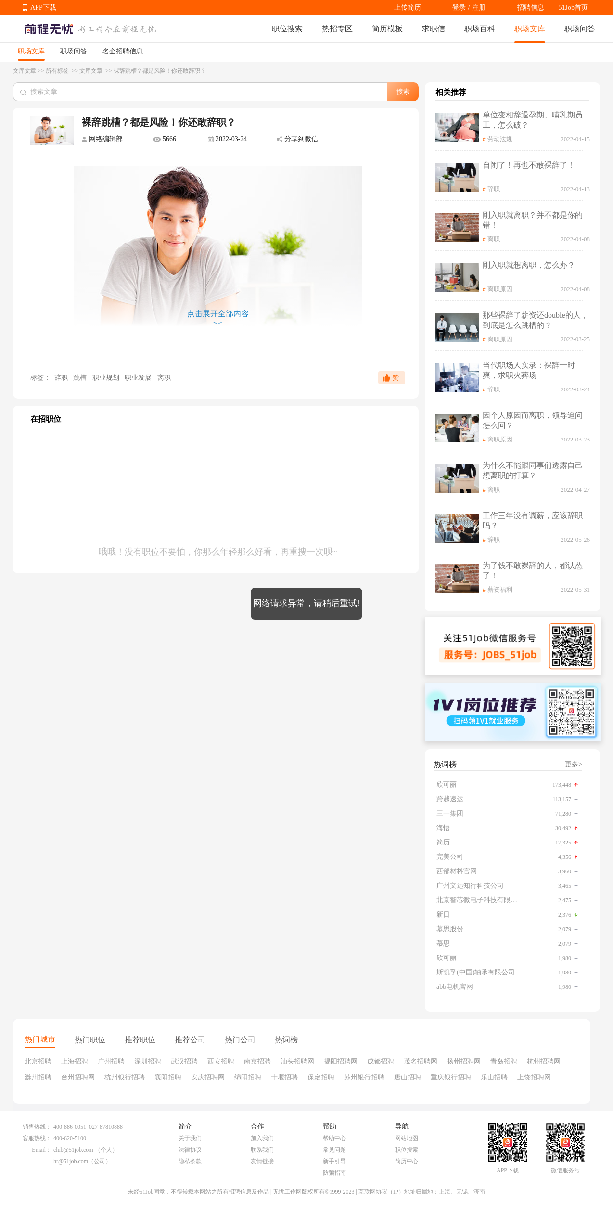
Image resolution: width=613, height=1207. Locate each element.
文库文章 (24, 70)
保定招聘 (320, 1077)
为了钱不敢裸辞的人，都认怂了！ (533, 570)
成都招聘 (380, 1061)
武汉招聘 (184, 1061)
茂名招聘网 (420, 1061)
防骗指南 (334, 1172)
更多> (573, 764)
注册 (478, 7)
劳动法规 (499, 139)
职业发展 (139, 377)
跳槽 (81, 377)
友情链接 (262, 1161)
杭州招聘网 (544, 1061)
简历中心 (406, 1161)
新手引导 (334, 1161)
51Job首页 (573, 7)
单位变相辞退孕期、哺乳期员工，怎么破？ (533, 120)
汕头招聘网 (297, 1061)
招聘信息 (530, 7)
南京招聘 (257, 1061)
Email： (41, 1149)
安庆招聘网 (208, 1077)
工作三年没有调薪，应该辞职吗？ (533, 520)
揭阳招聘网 (341, 1061)
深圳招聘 (147, 1061)
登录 (459, 7)
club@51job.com (73, 1149)
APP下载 (43, 7)
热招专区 (337, 29)
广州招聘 (111, 1061)
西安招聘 (220, 1061)
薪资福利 (499, 589)
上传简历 (407, 7)
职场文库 (529, 29)
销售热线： (37, 1126)
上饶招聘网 (534, 1077)
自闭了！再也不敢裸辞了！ (529, 165)
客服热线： (37, 1138)
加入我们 (262, 1138)
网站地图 (406, 1138)
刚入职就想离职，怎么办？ (529, 265)
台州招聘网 (78, 1077)
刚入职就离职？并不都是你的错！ (533, 220)
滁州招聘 (38, 1077)
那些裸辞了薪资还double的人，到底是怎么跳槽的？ (535, 320)
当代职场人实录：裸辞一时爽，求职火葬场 (529, 370)
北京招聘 (38, 1061)
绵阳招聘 (247, 1077)
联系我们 (262, 1149)
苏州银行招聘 (364, 1077)
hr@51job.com (70, 1161)
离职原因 (499, 289)
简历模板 (387, 29)
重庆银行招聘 (451, 1077)
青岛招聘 (503, 1061)
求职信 (433, 29)
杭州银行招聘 (124, 1077)
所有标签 (58, 70)
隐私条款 (190, 1161)
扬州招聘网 (464, 1061)
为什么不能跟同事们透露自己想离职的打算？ (533, 470)
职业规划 (106, 377)
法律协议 (190, 1149)
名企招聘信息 (122, 51)
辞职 (60, 377)
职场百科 (479, 29)
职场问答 (579, 29)
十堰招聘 (284, 1077)
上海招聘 (74, 1061)
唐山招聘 (407, 1077)
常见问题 (334, 1149)
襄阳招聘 (167, 1077)
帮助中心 (334, 1138)
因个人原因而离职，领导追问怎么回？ (533, 420)
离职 (164, 377)
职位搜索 (287, 29)
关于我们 (190, 1138)
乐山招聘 (494, 1077)
